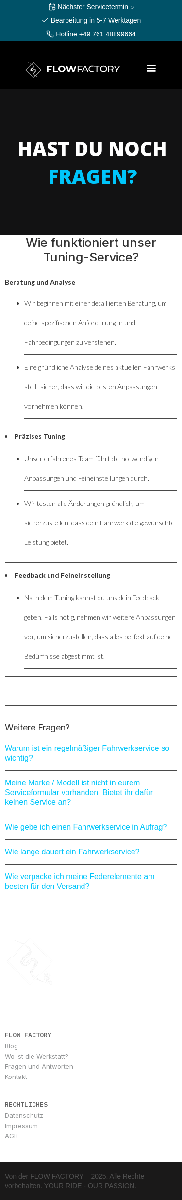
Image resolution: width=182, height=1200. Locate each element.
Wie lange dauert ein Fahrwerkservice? (72, 852)
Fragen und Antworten (39, 1066)
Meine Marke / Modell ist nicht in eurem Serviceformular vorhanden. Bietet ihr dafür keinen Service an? (79, 792)
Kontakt (16, 1076)
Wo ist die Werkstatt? (36, 1056)
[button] (151, 69)
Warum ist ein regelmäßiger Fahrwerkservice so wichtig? (87, 753)
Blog (11, 1046)
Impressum (21, 1126)
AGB (11, 1136)
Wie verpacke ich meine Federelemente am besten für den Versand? (80, 881)
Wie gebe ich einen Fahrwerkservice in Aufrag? (86, 827)
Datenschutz (24, 1115)
